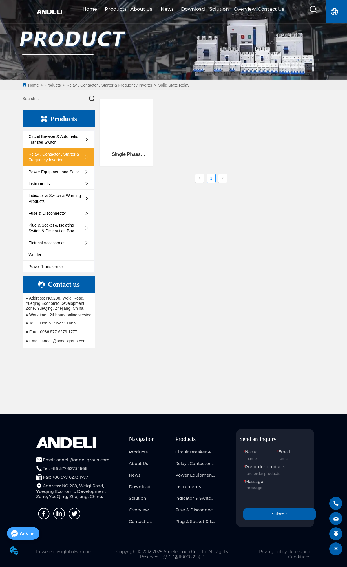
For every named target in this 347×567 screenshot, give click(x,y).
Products (116, 9)
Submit (279, 514)
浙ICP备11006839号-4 (184, 556)
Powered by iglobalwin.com (64, 551)
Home (90, 9)
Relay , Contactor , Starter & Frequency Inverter (109, 85)
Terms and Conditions (299, 554)
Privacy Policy (273, 551)
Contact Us (271, 9)
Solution (219, 9)
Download (193, 9)
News (167, 9)
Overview (245, 9)
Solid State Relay (173, 85)
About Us (141, 9)
